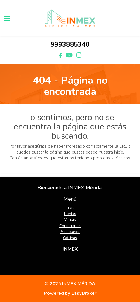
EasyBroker (83, 293)
